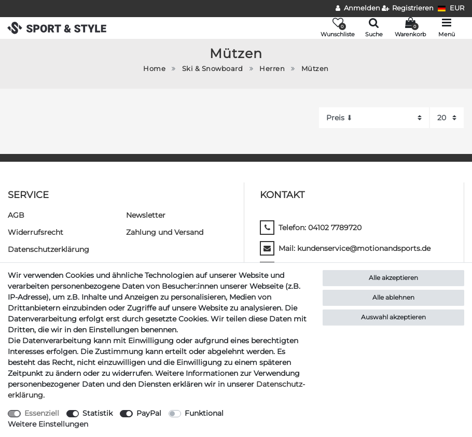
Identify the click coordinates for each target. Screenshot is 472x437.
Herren (272, 69)
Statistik (97, 413)
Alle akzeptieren (393, 277)
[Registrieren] (408, 8)
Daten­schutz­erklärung (48, 249)
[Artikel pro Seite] (446, 117)
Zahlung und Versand (164, 232)
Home (154, 69)
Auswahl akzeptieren (393, 317)
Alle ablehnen (393, 297)
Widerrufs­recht (35, 232)
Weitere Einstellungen (48, 424)
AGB (16, 215)
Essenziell (41, 413)
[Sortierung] (373, 117)
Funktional (204, 413)
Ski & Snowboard (212, 69)
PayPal (148, 413)
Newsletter (145, 215)
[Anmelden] (358, 8)
